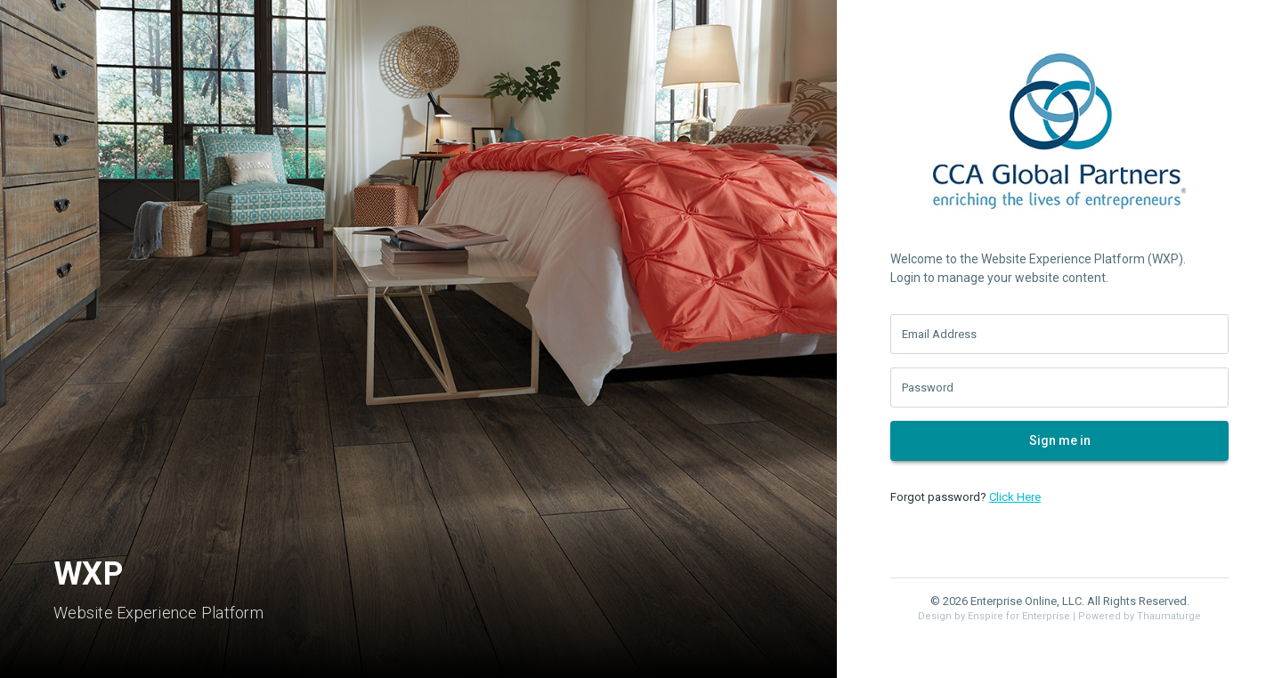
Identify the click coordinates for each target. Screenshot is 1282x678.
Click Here (1015, 497)
